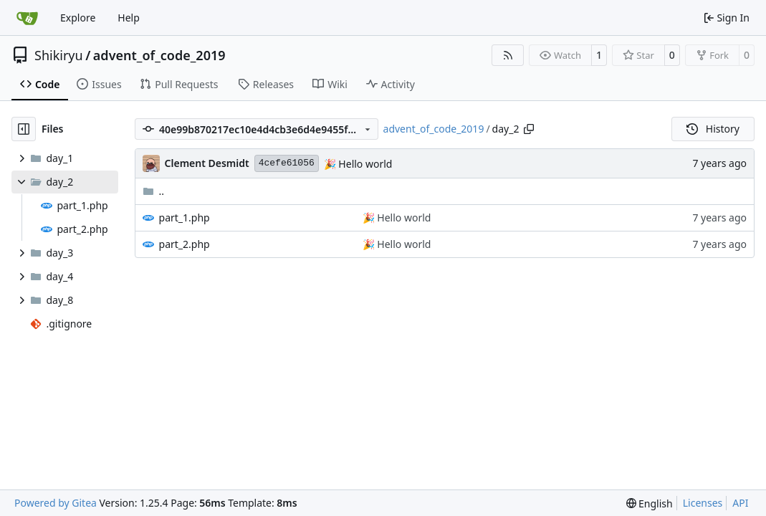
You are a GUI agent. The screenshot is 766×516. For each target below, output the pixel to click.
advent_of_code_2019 (159, 55)
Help (129, 17)
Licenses (703, 503)
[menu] (649, 503)
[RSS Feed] (508, 55)
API (740, 503)
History (712, 128)
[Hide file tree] (23, 129)
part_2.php (184, 244)
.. (154, 191)
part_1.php (184, 217)
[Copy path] (529, 129)
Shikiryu (58, 55)
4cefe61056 (287, 163)
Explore (77, 17)
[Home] (27, 18)
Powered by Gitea (55, 503)
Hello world (364, 164)
